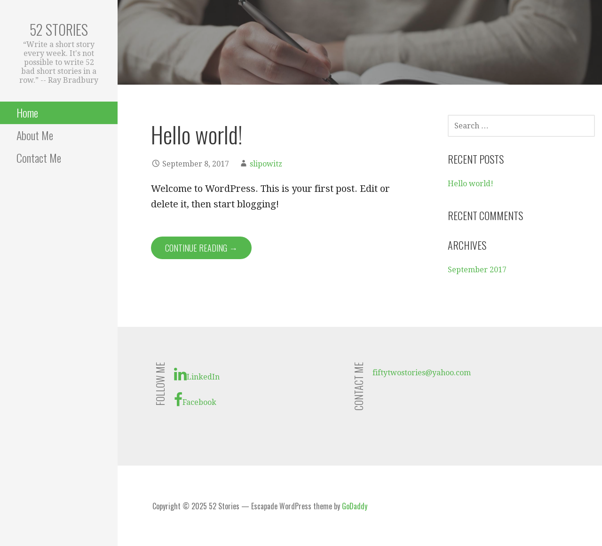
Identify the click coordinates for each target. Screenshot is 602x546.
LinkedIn (197, 374)
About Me (34, 135)
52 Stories (59, 29)
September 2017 (477, 269)
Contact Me (38, 157)
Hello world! (197, 134)
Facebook (195, 399)
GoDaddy (354, 506)
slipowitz (266, 163)
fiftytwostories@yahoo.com (421, 372)
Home (27, 112)
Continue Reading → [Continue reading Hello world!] (201, 248)
